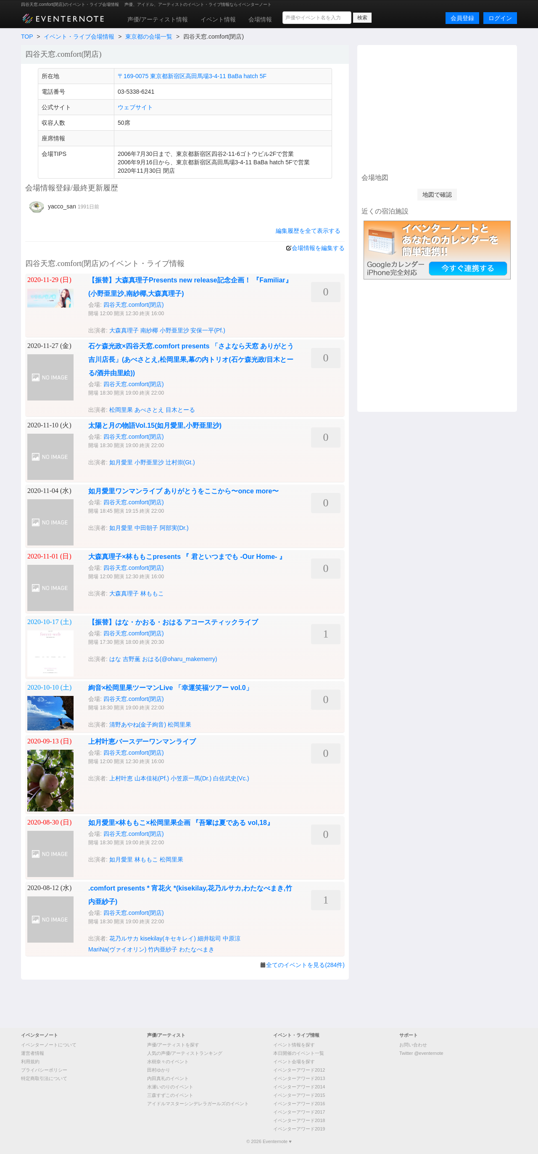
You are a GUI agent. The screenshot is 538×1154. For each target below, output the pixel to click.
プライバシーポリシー (44, 1069)
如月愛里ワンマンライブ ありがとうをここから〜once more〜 (183, 491)
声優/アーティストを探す (173, 1044)
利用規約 (30, 1061)
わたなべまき (196, 949)
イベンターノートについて (48, 1044)
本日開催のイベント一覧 (298, 1053)
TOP (27, 36)
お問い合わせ (413, 1044)
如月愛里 (121, 462)
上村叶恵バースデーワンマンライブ (142, 741)
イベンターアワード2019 (299, 1128)
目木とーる (180, 409)
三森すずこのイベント (170, 1095)
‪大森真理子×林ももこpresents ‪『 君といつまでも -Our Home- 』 (187, 556)
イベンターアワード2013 (299, 1078)
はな (115, 659)
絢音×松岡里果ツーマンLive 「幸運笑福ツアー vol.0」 (170, 687)
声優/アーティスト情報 (157, 19)
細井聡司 (209, 938)
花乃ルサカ (124, 938)
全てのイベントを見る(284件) (305, 965)
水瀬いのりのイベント (170, 1086)
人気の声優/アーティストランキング (184, 1053)
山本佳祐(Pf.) (151, 778)
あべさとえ (149, 409)
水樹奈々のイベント (168, 1061)
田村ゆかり (158, 1069)
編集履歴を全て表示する (308, 230)
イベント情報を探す (294, 1044)
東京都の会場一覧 (148, 36)
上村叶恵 (121, 778)
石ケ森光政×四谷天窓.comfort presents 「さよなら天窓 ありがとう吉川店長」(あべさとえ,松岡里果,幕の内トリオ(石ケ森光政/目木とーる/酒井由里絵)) (191, 360)
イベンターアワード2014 (299, 1086)
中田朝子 (146, 527)
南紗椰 (149, 330)
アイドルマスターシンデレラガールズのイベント (198, 1103)
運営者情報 (32, 1053)
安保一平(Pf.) (207, 330)
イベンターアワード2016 (299, 1103)
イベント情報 (218, 19)
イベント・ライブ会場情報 (79, 36)
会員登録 (462, 18)
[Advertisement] (437, 108)
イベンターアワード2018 (299, 1120)
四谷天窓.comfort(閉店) (133, 304)
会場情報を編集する (318, 248)
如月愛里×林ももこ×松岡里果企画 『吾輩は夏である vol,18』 (181, 822)
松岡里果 (121, 409)
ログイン (500, 18)
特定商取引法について (44, 1078)
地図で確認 (437, 194)
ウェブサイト (135, 107)
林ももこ (152, 593)
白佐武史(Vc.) (231, 778)
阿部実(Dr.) (174, 527)
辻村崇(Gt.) (180, 462)
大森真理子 (124, 330)
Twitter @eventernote (421, 1053)
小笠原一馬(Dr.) (191, 778)
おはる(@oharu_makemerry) (179, 659)
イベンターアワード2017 (299, 1111)
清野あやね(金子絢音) (137, 724)
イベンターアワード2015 (299, 1095)
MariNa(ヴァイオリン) (117, 949)
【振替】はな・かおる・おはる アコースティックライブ (173, 622)
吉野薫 (131, 659)
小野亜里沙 (174, 330)
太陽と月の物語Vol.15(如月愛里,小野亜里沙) (155, 425)
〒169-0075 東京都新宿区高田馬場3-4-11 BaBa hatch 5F (192, 76)
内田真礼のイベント (168, 1078)
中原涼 (231, 938)
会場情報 (260, 19)
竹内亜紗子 (162, 949)
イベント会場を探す (294, 1061)
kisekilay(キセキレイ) (168, 938)
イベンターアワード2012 (299, 1069)
